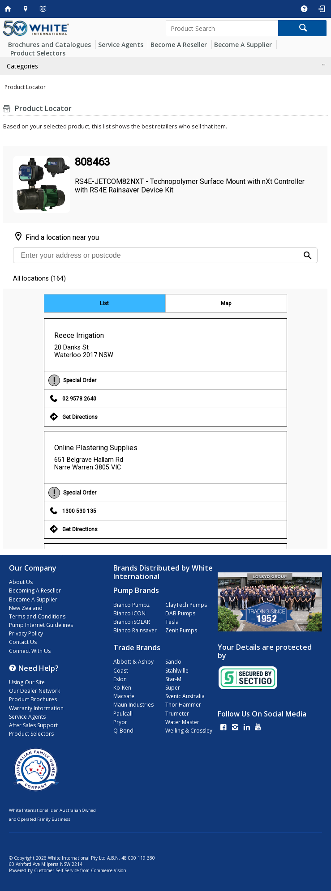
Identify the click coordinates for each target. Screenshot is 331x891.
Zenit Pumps (181, 630)
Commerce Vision (108, 870)
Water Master (182, 722)
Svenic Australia (185, 696)
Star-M (173, 679)
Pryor (120, 722)
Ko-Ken (122, 687)
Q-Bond (123, 730)
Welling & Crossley (188, 730)
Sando (173, 661)
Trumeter (177, 713)
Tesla (172, 622)
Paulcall (123, 713)
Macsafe (123, 696)
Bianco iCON (129, 613)
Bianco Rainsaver (135, 630)
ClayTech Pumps (186, 605)
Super (172, 687)
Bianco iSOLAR (131, 622)
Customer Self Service (56, 870)
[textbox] (222, 28)
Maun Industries (133, 704)
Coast (120, 670)
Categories (22, 66)
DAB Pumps (180, 613)
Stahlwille (177, 670)
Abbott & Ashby (133, 661)
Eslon (120, 679)
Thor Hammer (183, 704)
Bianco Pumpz (131, 605)
